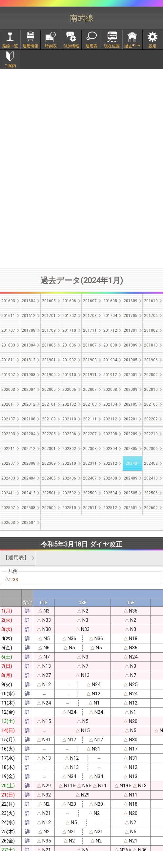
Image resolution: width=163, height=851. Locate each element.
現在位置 (112, 46)
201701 (49, 315)
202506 (151, 493)
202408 (110, 478)
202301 (49, 448)
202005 (49, 389)
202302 (69, 448)
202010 (151, 389)
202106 (151, 404)
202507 (8, 507)
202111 (90, 419)
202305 (130, 448)
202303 (90, 448)
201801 (130, 330)
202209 (130, 434)
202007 (90, 389)
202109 (49, 419)
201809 (130, 345)
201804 (28, 345)
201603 (8, 301)
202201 (130, 419)
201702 (69, 315)
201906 (151, 360)
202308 (28, 463)
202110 (69, 419)
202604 (28, 522)
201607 (90, 301)
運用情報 (30, 46)
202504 (110, 493)
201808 (110, 345)
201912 (110, 374)
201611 (8, 315)
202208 (110, 434)
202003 (8, 389)
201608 (110, 301)
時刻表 (51, 46)
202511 (90, 507)
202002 (151, 374)
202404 (28, 478)
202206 (69, 434)
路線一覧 (10, 46)
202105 (130, 404)
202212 (28, 448)
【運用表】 (16, 557)
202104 (110, 404)
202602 (151, 507)
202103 (90, 404)
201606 (69, 301)
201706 (151, 315)
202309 (49, 463)
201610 (151, 301)
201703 (90, 315)
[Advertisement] (81, 214)
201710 (69, 330)
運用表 (91, 46)
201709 (49, 330)
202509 (49, 507)
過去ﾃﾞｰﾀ (132, 46)
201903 (90, 360)
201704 (110, 315)
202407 (90, 478)
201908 (28, 374)
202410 (151, 478)
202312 (110, 463)
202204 (28, 434)
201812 (28, 360)
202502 (69, 493)
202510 (69, 507)
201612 (28, 315)
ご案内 (10, 65)
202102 (69, 404)
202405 (49, 478)
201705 (130, 315)
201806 (69, 345)
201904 (110, 360)
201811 (8, 360)
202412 (28, 493)
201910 (69, 374)
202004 (28, 389)
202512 (110, 507)
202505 (130, 493)
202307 (8, 463)
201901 (49, 360)
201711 (90, 330)
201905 (130, 360)
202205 (49, 434)
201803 (8, 345)
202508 (28, 507)
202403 (8, 478)
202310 (69, 463)
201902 (69, 360)
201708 (28, 330)
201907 (8, 374)
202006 (69, 389)
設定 (152, 46)
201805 (49, 345)
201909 (49, 374)
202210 (151, 434)
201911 (90, 374)
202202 (151, 419)
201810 (151, 345)
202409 (130, 478)
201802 (151, 330)
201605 (49, 301)
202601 (130, 507)
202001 (130, 374)
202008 (110, 389)
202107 (8, 419)
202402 (151, 463)
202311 (90, 463)
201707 (8, 330)
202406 (69, 478)
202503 (90, 493)
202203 (8, 434)
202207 (90, 434)
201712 (110, 330)
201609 (130, 301)
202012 (28, 404)
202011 (8, 404)
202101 (49, 404)
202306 (151, 448)
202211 (8, 448)
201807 (90, 345)
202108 (28, 419)
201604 (28, 301)
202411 (8, 493)
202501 (49, 493)
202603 (8, 522)
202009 (130, 389)
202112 (110, 419)
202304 (110, 448)
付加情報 (71, 46)
